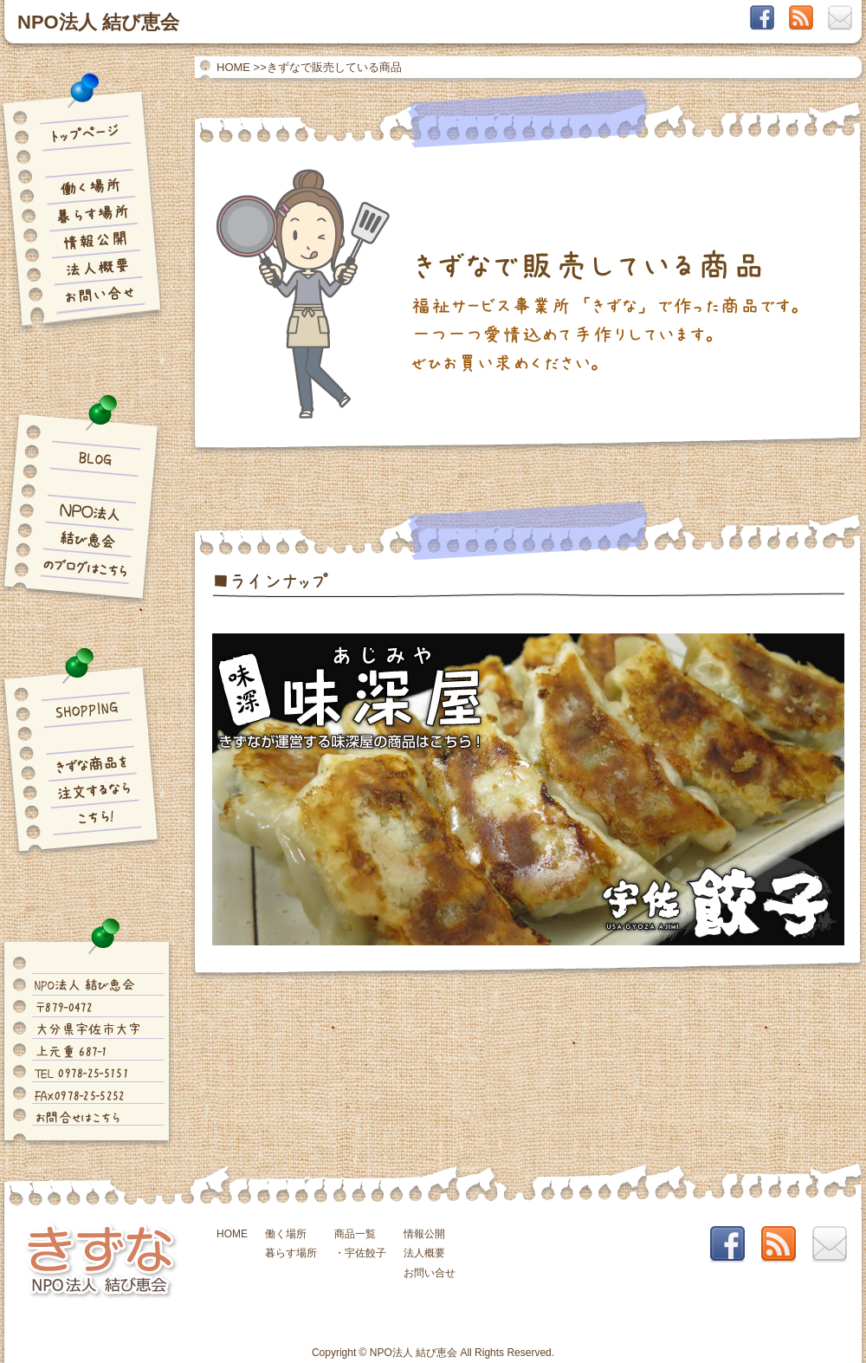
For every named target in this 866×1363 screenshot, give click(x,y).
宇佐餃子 (365, 1253)
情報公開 (424, 1234)
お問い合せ (430, 1273)
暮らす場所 (291, 1253)
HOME (233, 67)
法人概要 (424, 1253)
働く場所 (286, 1234)
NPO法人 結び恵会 (98, 22)
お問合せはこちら (77, 1117)
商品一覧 (355, 1234)
